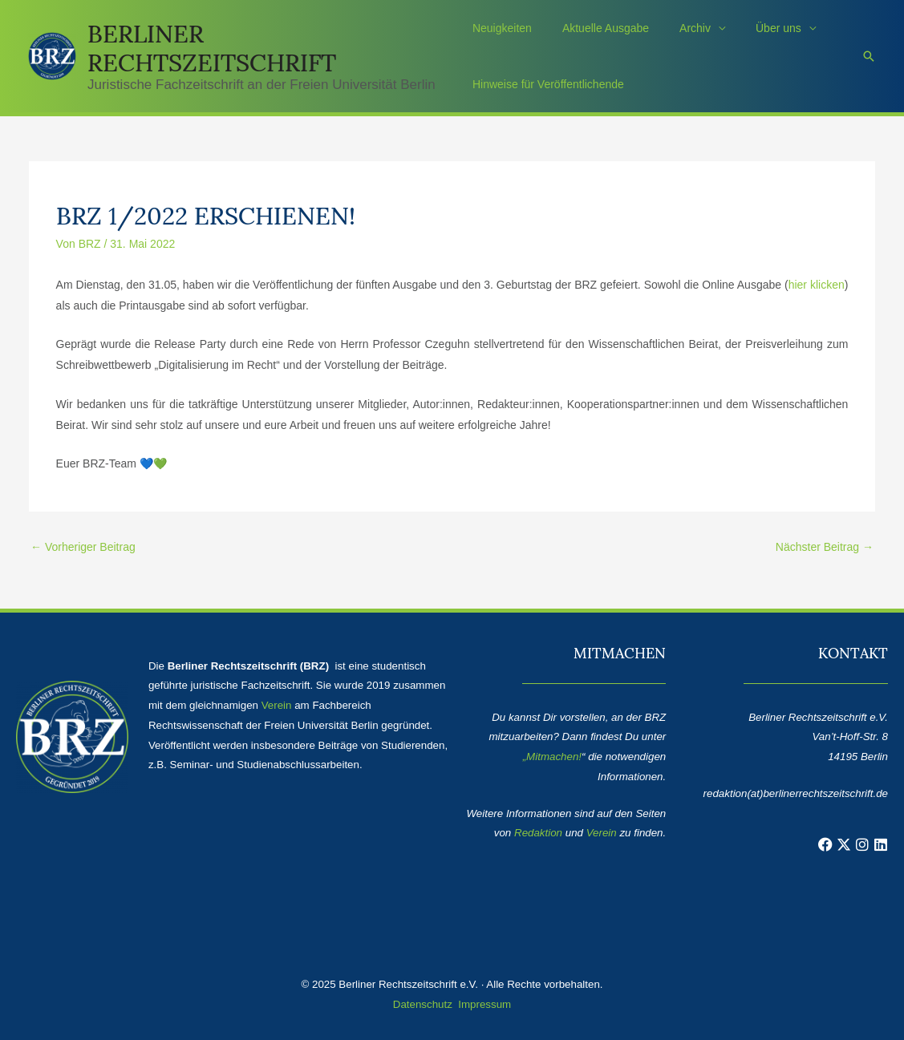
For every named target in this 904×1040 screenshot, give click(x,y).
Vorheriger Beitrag (83, 546)
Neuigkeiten (502, 28)
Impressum (484, 1004)
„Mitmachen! (552, 757)
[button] (868, 56)
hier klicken (816, 284)
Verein (276, 705)
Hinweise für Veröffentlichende (548, 84)
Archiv (679, 28)
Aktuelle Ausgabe (597, 28)
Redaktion (538, 833)
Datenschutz (422, 1004)
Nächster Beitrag (825, 546)
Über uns (754, 28)
